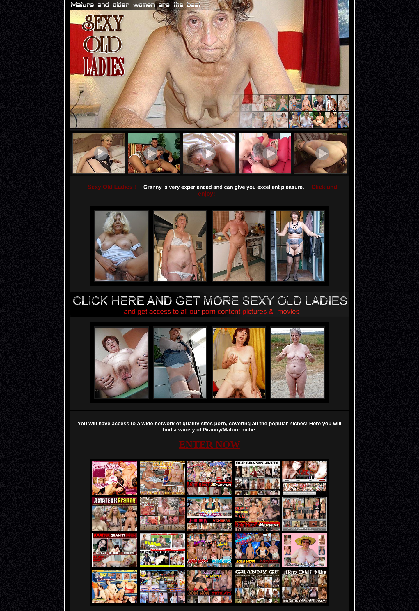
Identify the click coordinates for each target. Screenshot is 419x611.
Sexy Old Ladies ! (112, 187)
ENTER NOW (209, 444)
